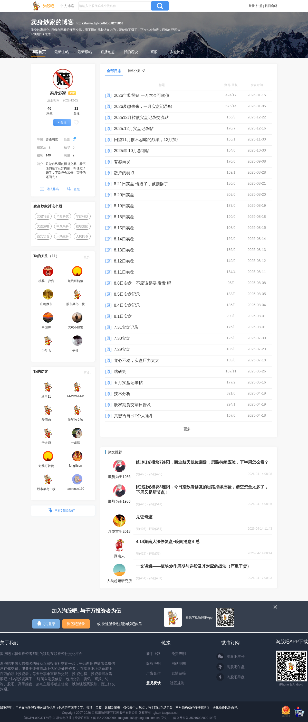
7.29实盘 (122, 349)
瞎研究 (120, 371)
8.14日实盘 (124, 239)
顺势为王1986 (119, 477)
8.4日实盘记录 (127, 305)
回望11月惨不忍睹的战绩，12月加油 (147, 139)
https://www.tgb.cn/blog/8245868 (99, 23)
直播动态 (108, 52)
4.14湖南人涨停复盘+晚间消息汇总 (168, 541)
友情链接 (178, 673)
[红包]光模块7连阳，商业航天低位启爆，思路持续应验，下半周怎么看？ (202, 462)
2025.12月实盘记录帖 (133, 128)
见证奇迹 (144, 517)
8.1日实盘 (123, 316)
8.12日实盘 (124, 261)
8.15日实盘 (124, 228)
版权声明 (153, 663)
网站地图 (178, 663)
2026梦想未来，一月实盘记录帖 (143, 106)
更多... (88, 257)
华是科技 (62, 216)
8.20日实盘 (124, 195)
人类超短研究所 (119, 581)
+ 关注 (62, 122)
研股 (154, 52)
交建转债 (43, 216)
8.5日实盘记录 (127, 294)
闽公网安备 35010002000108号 (195, 718)
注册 (259, 6)
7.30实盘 (122, 338)
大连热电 (43, 226)
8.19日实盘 (124, 206)
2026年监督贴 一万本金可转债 (141, 95)
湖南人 (119, 556)
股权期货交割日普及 (132, 404)
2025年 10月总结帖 (131, 150)
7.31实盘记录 (126, 327)
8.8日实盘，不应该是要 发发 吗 (142, 283)
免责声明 (178, 654)
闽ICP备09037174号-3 (39, 718)
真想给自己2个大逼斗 (133, 416)
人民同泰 (82, 236)
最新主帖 (61, 52)
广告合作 (153, 673)
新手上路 (153, 654)
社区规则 (177, 683)
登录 (251, 6)
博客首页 (38, 52)
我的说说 (131, 52)
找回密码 (271, 6)
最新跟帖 (85, 52)
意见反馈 (153, 683)
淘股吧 (48, 6)
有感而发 (122, 162)
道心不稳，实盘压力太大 (136, 360)
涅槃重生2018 (119, 531)
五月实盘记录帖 (128, 382)
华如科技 (82, 216)
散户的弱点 (124, 173)
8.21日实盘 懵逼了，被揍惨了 (141, 184)
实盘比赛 (177, 52)
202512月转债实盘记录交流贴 (141, 117)
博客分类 (136, 71)
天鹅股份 (62, 236)
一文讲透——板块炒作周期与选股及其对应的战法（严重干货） (193, 566)
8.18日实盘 (124, 217)
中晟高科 (62, 226)
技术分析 (122, 393)
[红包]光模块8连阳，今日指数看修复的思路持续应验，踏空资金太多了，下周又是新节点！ (202, 489)
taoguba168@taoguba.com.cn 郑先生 (144, 718)
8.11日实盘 (124, 272)
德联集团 (82, 226)
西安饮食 (43, 236)
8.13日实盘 (124, 250)
